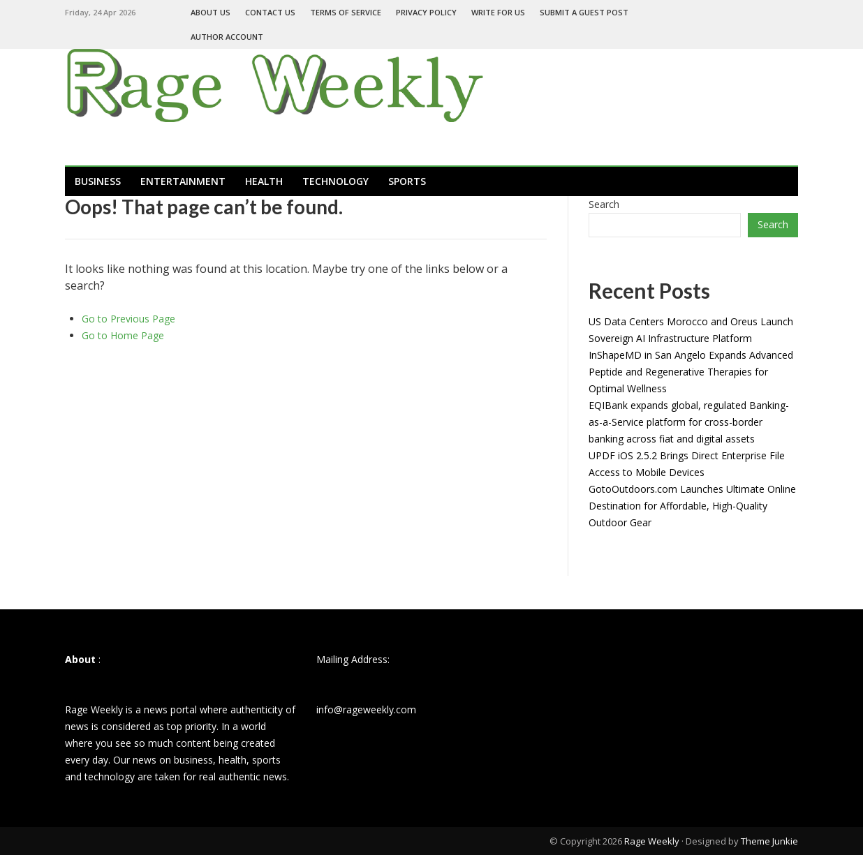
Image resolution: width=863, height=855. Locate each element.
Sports (407, 181)
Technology (335, 181)
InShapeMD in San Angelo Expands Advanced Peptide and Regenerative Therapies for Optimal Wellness (691, 371)
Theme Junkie (769, 841)
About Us (210, 12)
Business (98, 181)
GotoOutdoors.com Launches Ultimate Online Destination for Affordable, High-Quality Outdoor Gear (692, 505)
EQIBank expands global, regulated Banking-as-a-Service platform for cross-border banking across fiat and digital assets (689, 422)
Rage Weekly (651, 841)
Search (604, 204)
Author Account (227, 36)
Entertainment (183, 181)
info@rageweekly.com (366, 709)
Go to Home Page (123, 335)
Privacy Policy (426, 12)
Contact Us (270, 12)
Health (264, 181)
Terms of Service (345, 12)
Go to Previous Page (128, 318)
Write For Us (498, 12)
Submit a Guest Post (584, 12)
